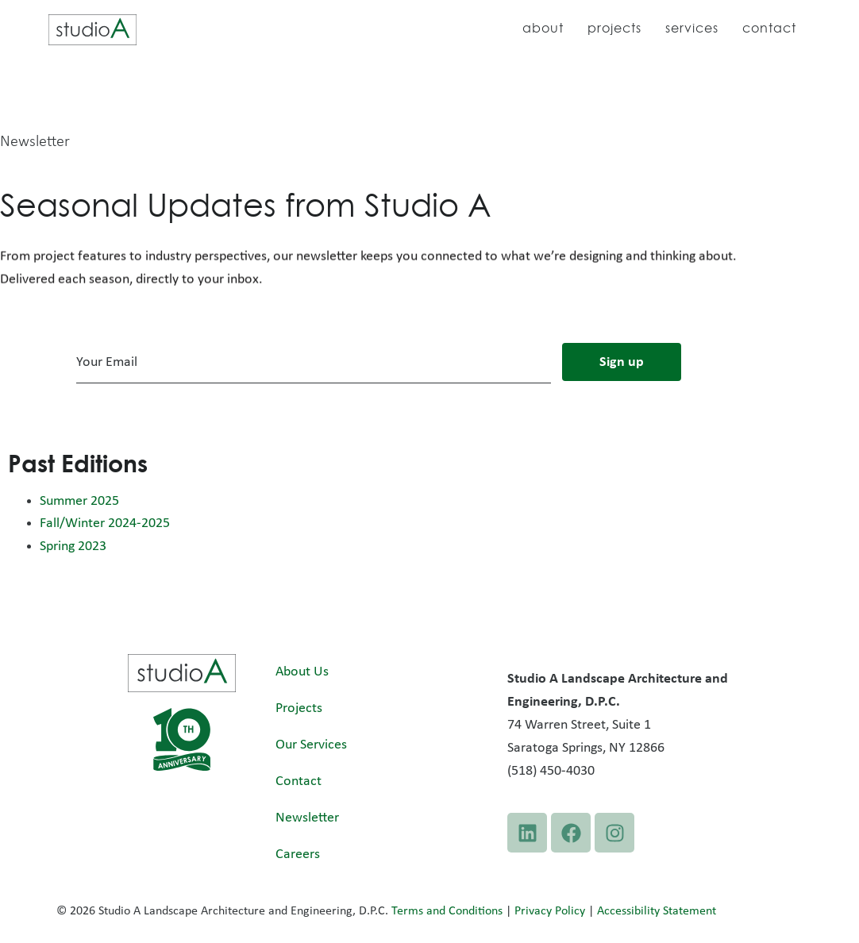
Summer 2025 (79, 501)
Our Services (311, 744)
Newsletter (307, 818)
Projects (614, 28)
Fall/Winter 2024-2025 (105, 523)
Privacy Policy (549, 911)
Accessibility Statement (656, 911)
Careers (297, 854)
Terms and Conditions (447, 911)
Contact (769, 28)
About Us (302, 671)
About (543, 28)
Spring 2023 (73, 546)
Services (691, 28)
